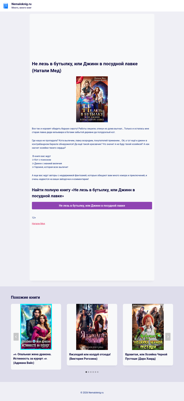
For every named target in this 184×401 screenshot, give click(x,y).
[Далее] (167, 337)
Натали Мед (38, 223)
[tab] (86, 372)
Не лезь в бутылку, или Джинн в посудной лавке (92, 205)
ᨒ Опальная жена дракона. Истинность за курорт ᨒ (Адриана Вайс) (32, 359)
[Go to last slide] (16, 337)
